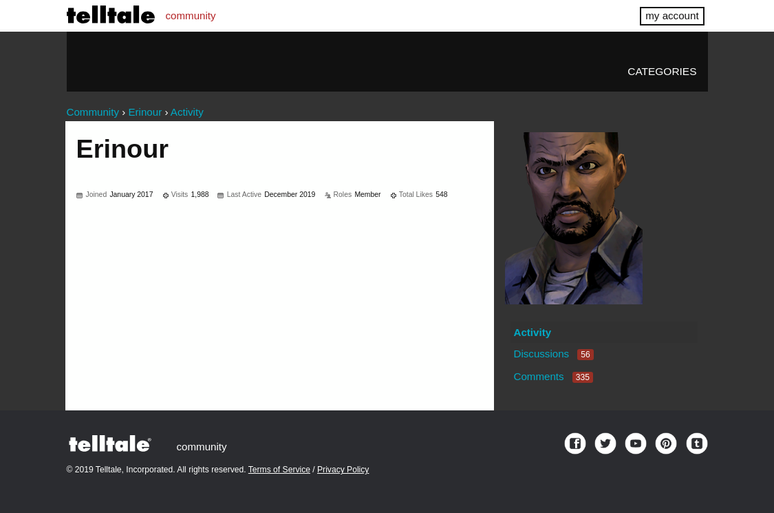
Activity (532, 332)
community (191, 15)
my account (671, 15)
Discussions (553, 353)
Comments (553, 376)
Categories (661, 71)
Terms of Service (279, 469)
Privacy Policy (343, 469)
